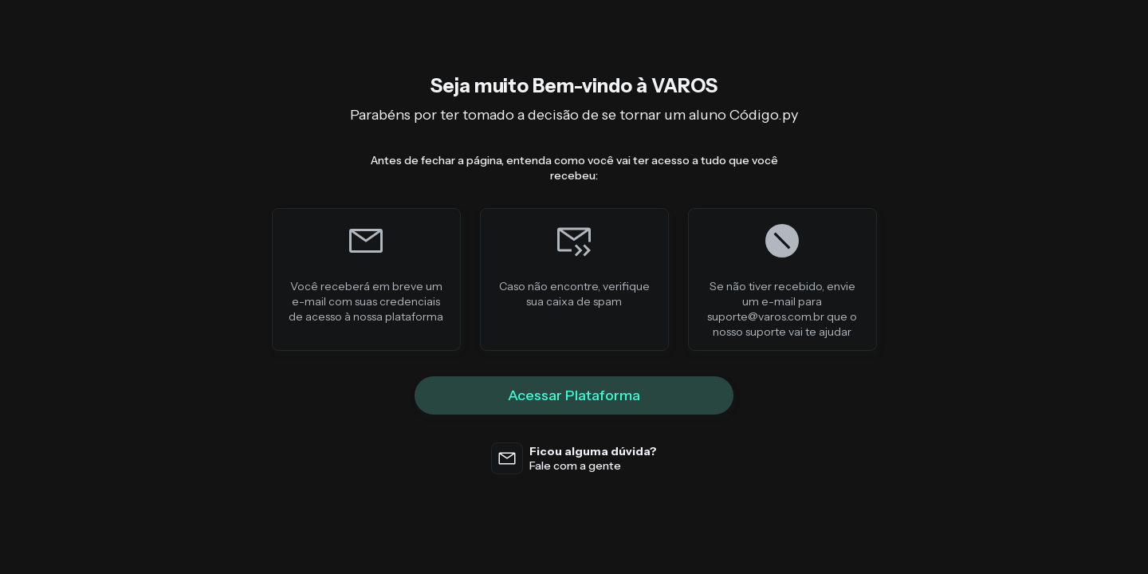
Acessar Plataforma (574, 395)
